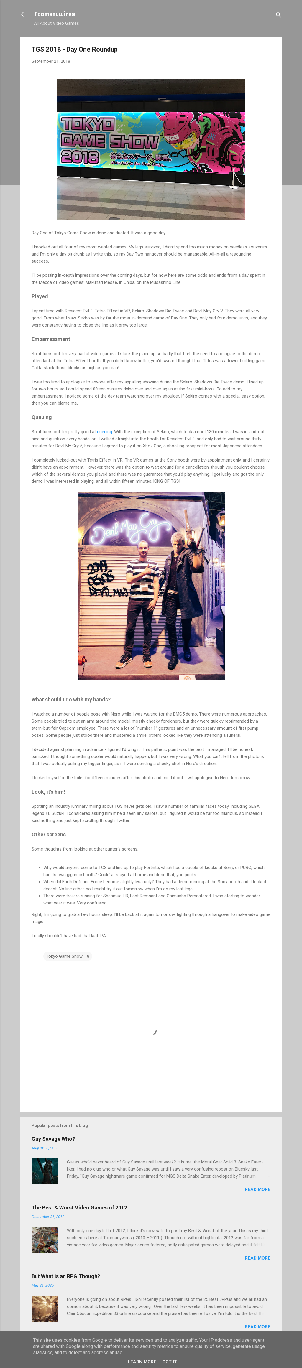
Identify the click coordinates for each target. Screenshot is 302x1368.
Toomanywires (54, 14)
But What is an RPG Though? (66, 1276)
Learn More (142, 1361)
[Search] (278, 16)
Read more (257, 1189)
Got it (169, 1361)
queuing (104, 431)
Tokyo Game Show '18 (67, 956)
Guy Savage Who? (53, 1139)
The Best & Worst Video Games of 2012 (79, 1207)
